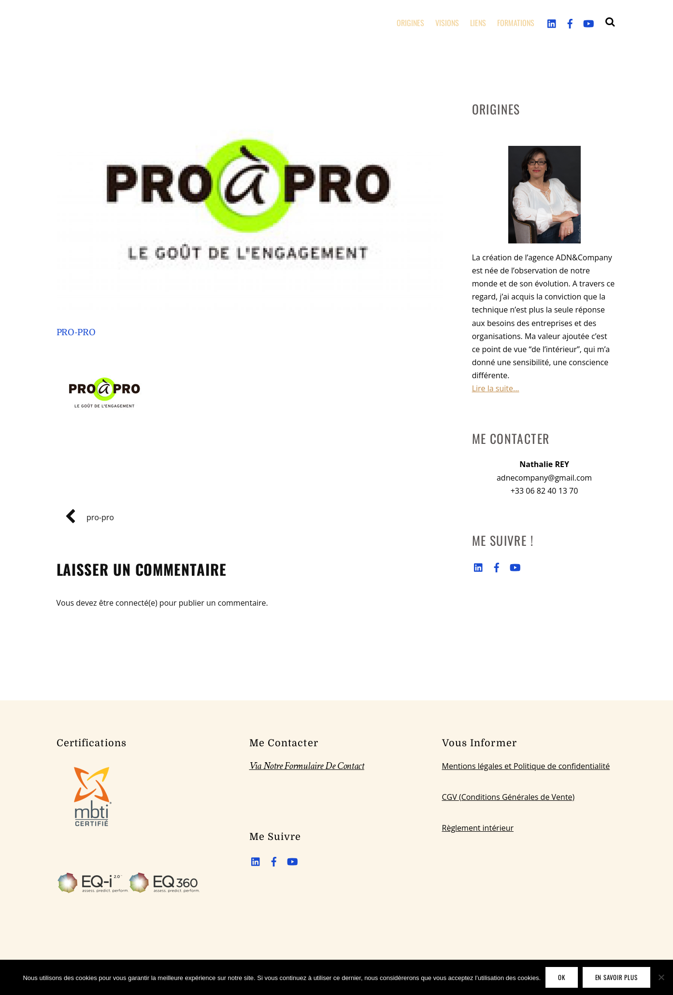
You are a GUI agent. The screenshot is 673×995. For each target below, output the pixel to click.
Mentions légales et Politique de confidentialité (526, 766)
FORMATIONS (515, 22)
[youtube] (588, 22)
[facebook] (570, 22)
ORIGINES (410, 22)
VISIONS (447, 22)
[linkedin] (552, 22)
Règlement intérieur (478, 828)
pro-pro (76, 332)
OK (561, 977)
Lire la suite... (495, 388)
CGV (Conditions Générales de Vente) (508, 797)
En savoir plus (616, 977)
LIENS (478, 22)
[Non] (661, 977)
